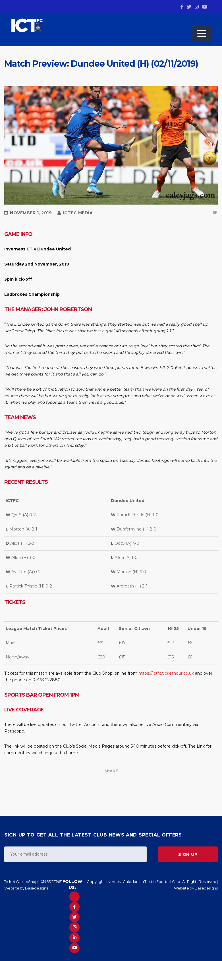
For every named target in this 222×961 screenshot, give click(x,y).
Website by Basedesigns (26, 888)
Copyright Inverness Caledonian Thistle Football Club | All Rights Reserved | (152, 881)
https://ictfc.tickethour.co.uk (166, 673)
